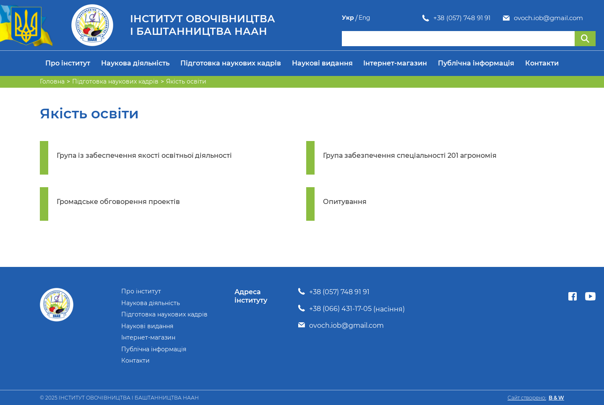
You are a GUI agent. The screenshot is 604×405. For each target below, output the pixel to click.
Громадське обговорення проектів (118, 202)
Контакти (542, 63)
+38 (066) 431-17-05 (340, 309)
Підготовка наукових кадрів (230, 63)
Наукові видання (322, 63)
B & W (556, 398)
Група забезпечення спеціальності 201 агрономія (410, 155)
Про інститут (67, 63)
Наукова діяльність (135, 63)
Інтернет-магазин (395, 63)
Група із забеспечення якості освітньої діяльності (144, 155)
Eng (590, 17)
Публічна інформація (476, 63)
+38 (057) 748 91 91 (381, 18)
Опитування (345, 202)
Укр (573, 17)
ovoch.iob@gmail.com (467, 18)
